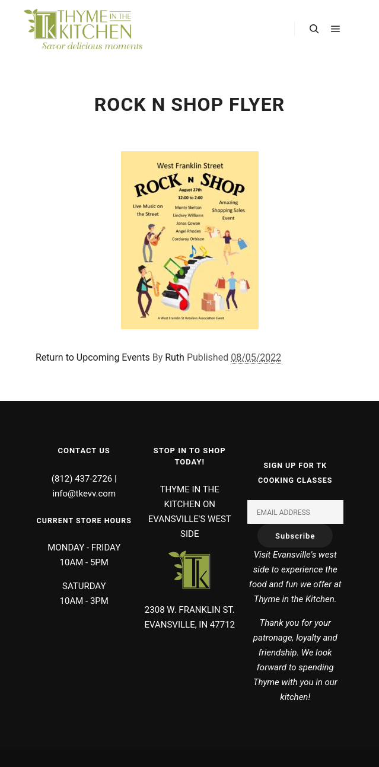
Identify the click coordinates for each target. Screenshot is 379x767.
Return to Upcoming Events (93, 357)
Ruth (174, 357)
